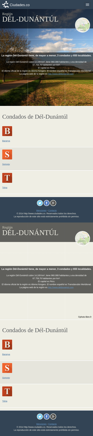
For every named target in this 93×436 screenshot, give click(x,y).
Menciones (41, 210)
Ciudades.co (20, 5)
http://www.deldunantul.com (61, 74)
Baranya (6, 141)
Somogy (6, 164)
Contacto (52, 210)
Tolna (4, 187)
